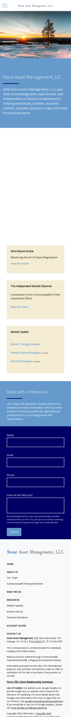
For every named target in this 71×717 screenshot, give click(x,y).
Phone (10, 475)
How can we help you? (20, 495)
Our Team (12, 577)
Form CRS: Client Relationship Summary (30, 682)
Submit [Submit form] (14, 532)
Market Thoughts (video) (25, 344)
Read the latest (19, 307)
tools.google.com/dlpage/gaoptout (29, 707)
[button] (10, 564)
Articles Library (15, 611)
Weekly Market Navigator (26, 352)
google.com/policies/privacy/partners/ (44, 701)
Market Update (15, 605)
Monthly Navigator (22, 361)
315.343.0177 (37, 641)
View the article (20, 263)
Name (10, 435)
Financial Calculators (17, 617)
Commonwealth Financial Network (25, 583)
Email (10, 455)
